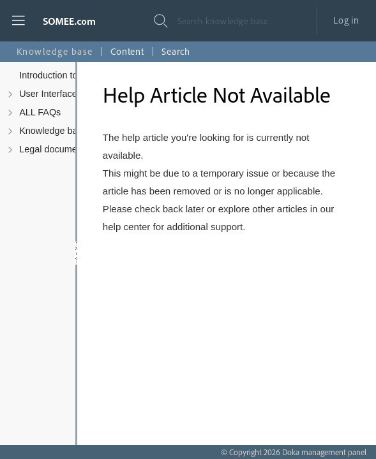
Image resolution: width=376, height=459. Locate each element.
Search (176, 51)
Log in (346, 20)
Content (127, 51)
